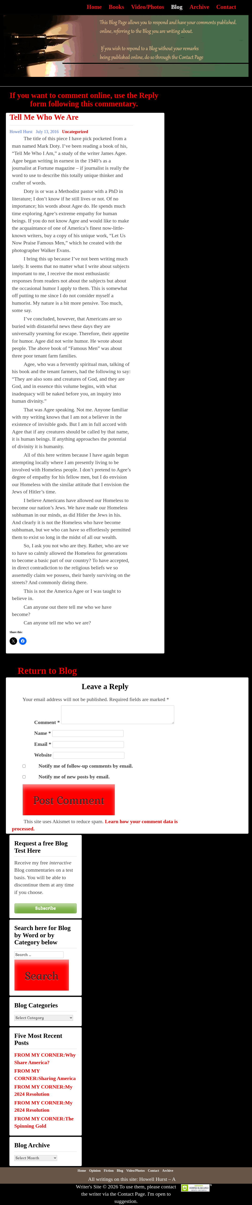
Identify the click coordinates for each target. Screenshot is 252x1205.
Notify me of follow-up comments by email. (86, 766)
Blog (176, 7)
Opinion (95, 1170)
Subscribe (45, 908)
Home (94, 7)
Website (43, 755)
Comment (47, 722)
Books (116, 7)
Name (42, 733)
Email (42, 744)
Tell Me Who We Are (44, 117)
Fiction (109, 1170)
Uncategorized (75, 131)
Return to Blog (47, 670)
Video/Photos (147, 7)
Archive (199, 7)
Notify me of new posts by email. (74, 777)
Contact (226, 7)
